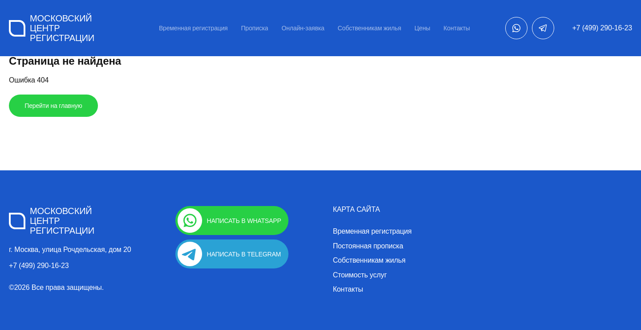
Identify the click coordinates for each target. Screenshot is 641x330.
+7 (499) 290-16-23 (602, 28)
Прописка (254, 28)
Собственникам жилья (369, 28)
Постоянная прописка (368, 246)
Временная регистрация (193, 28)
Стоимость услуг (360, 275)
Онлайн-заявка (302, 28)
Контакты (456, 28)
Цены (422, 28)
